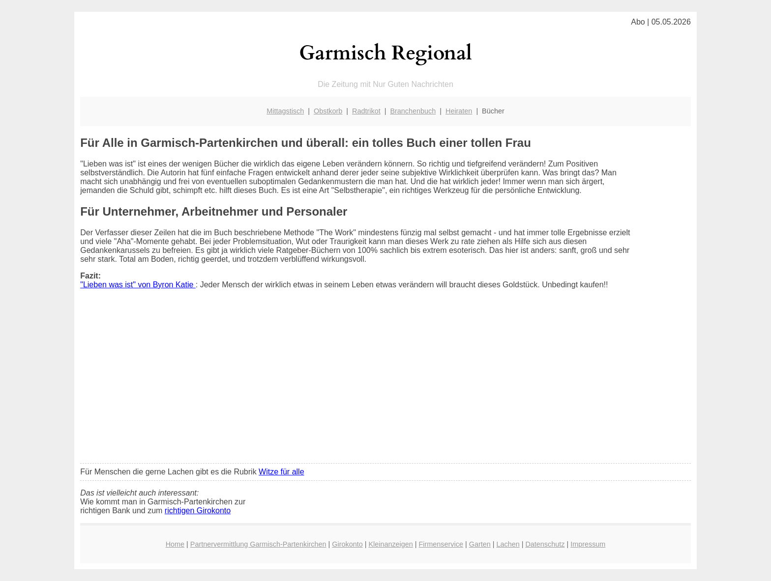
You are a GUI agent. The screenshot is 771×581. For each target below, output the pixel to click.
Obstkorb (328, 111)
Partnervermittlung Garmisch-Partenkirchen (258, 544)
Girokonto (347, 544)
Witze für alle (281, 472)
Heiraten (458, 111)
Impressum (587, 544)
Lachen (507, 544)
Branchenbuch (413, 111)
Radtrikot (366, 111)
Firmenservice (441, 544)
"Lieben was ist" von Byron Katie (138, 284)
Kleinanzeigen (390, 544)
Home (175, 544)
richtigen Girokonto (198, 510)
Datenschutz (544, 544)
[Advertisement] (385, 382)
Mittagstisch (285, 111)
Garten (480, 544)
